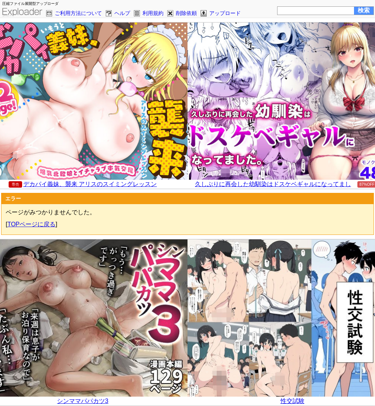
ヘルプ (122, 13)
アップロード (225, 13)
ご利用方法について (78, 13)
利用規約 (153, 13)
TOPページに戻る (32, 224)
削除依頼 (186, 13)
